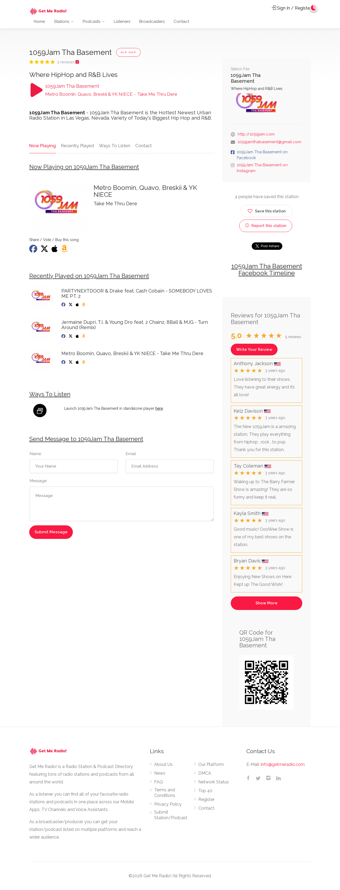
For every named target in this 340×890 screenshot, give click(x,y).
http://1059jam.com (256, 134)
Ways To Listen (114, 145)
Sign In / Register (291, 8)
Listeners (122, 21)
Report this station (265, 225)
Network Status (213, 781)
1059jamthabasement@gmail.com (269, 141)
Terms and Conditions (164, 792)
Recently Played (76, 145)
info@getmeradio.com (283, 764)
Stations (61, 21)
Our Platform (211, 764)
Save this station (266, 210)
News (159, 773)
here (159, 409)
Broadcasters (152, 21)
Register (206, 799)
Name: (36, 453)
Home (39, 21)
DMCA (204, 773)
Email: (131, 453)
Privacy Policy (168, 804)
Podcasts (91, 21)
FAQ (158, 781)
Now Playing (42, 145)
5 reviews (66, 62)
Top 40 (205, 790)
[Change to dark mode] (314, 8)
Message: (38, 480)
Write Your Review (254, 349)
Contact (181, 21)
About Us (163, 764)
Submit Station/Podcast (170, 815)
